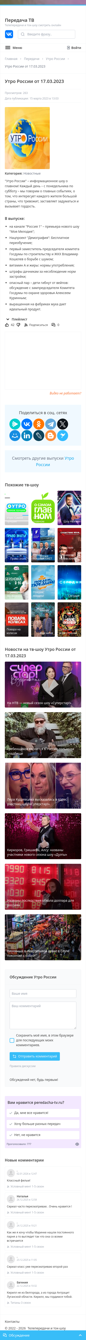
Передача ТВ (19, 20)
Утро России (55, 59)
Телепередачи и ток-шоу (47, 1328)
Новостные (32, 173)
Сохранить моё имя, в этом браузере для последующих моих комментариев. (45, 1040)
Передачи (31, 59)
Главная (11, 59)
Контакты (12, 1321)
